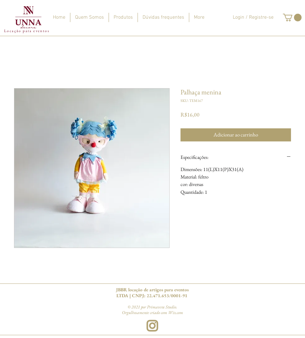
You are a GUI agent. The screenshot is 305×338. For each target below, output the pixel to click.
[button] (292, 17)
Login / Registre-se (253, 17)
